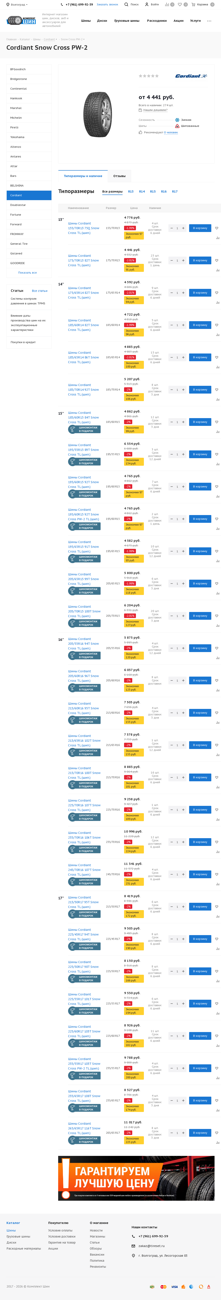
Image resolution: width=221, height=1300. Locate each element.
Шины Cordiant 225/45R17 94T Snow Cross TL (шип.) (83, 934)
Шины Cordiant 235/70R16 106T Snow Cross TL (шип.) (84, 837)
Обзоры (96, 1248)
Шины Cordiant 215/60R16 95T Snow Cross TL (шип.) (83, 708)
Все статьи (39, 291)
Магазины (97, 1236)
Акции (53, 1248)
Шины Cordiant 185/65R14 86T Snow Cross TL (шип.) (83, 357)
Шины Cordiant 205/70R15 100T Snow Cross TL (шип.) (84, 611)
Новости (96, 1230)
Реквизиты (98, 1267)
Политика (97, 1261)
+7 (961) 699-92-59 (153, 1236)
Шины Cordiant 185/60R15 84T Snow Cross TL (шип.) (83, 417)
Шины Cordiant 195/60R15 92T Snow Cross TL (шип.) (83, 482)
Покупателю (58, 1223)
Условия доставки (61, 1236)
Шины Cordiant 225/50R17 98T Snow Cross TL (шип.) (83, 966)
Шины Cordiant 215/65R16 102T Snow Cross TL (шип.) (84, 740)
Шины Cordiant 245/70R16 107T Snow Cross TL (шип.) (84, 870)
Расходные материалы (23, 1248)
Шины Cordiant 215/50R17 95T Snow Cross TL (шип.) (83, 902)
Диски (11, 1242)
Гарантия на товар (62, 1242)
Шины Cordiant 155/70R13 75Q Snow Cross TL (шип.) (83, 228)
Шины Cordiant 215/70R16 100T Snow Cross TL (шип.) (84, 773)
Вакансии (97, 1254)
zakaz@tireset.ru (152, 1246)
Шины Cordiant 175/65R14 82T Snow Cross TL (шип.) (83, 292)
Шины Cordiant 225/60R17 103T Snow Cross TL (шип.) (84, 1031)
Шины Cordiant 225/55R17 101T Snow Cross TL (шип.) (84, 999)
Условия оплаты (60, 1230)
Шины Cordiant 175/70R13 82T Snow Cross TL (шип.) (83, 260)
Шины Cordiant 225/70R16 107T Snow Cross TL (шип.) (84, 805)
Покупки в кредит (23, 342)
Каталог (13, 1223)
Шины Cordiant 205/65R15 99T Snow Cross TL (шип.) (83, 579)
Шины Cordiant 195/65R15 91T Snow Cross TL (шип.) (83, 546)
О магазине (99, 1223)
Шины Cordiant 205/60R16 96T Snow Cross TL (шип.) (83, 676)
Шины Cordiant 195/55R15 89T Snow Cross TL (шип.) (83, 449)
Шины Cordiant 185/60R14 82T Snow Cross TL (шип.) (83, 325)
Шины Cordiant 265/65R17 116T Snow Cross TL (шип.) (84, 1128)
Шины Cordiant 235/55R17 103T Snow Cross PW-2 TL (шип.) (84, 1063)
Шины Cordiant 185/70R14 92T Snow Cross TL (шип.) (83, 389)
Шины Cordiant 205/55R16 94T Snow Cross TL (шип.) (83, 643)
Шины (11, 1230)
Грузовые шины (18, 1236)
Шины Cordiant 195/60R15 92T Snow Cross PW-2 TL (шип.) (83, 514)
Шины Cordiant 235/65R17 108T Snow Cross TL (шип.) (84, 1096)
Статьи (95, 1242)
